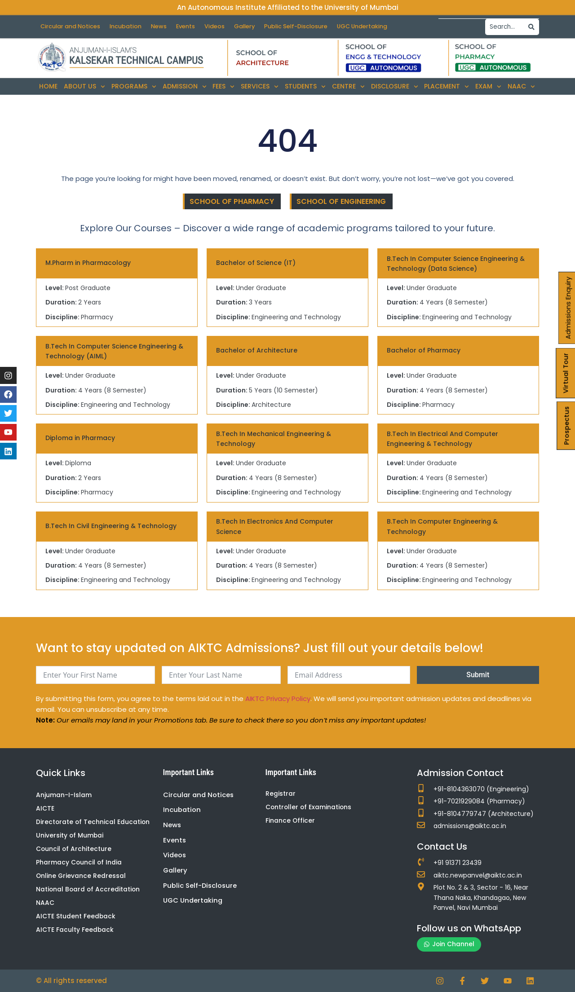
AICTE (45, 808)
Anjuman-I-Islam (64, 794)
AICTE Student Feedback (76, 917)
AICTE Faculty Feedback (75, 931)
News (164, 26)
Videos (223, 26)
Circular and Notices (71, 26)
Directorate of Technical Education (93, 822)
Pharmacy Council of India (79, 863)
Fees (223, 86)
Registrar (280, 793)
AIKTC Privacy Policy (277, 698)
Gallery (255, 26)
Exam (488, 86)
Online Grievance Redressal (81, 877)
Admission (185, 86)
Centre (348, 86)
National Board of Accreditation (89, 890)
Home (48, 86)
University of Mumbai (70, 836)
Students (305, 86)
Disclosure (394, 86)
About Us (84, 86)
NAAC (521, 86)
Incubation (129, 26)
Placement (446, 86)
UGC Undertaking (378, 26)
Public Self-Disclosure (309, 26)
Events (193, 26)
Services (260, 86)
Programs (133, 86)
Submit (477, 674)
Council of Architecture (74, 849)
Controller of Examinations (309, 807)
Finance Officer (290, 820)
